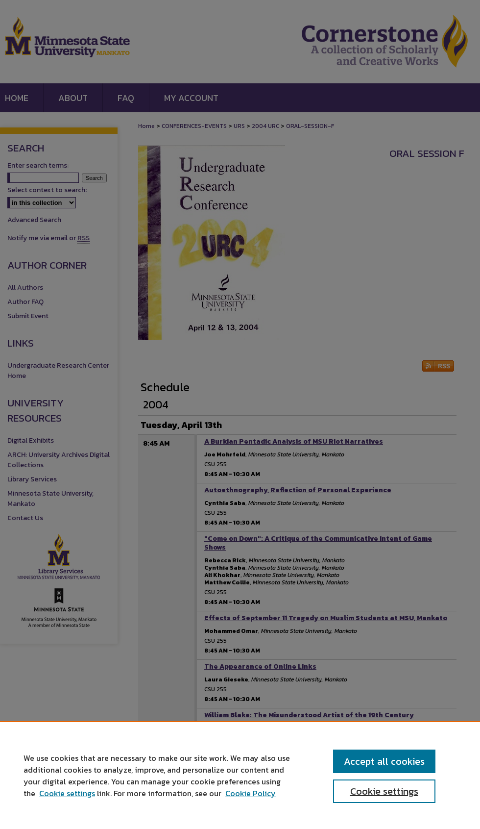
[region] (240, 775)
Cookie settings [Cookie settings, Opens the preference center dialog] (384, 791)
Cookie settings (67, 793)
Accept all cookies (384, 761)
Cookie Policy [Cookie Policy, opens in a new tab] (250, 793)
